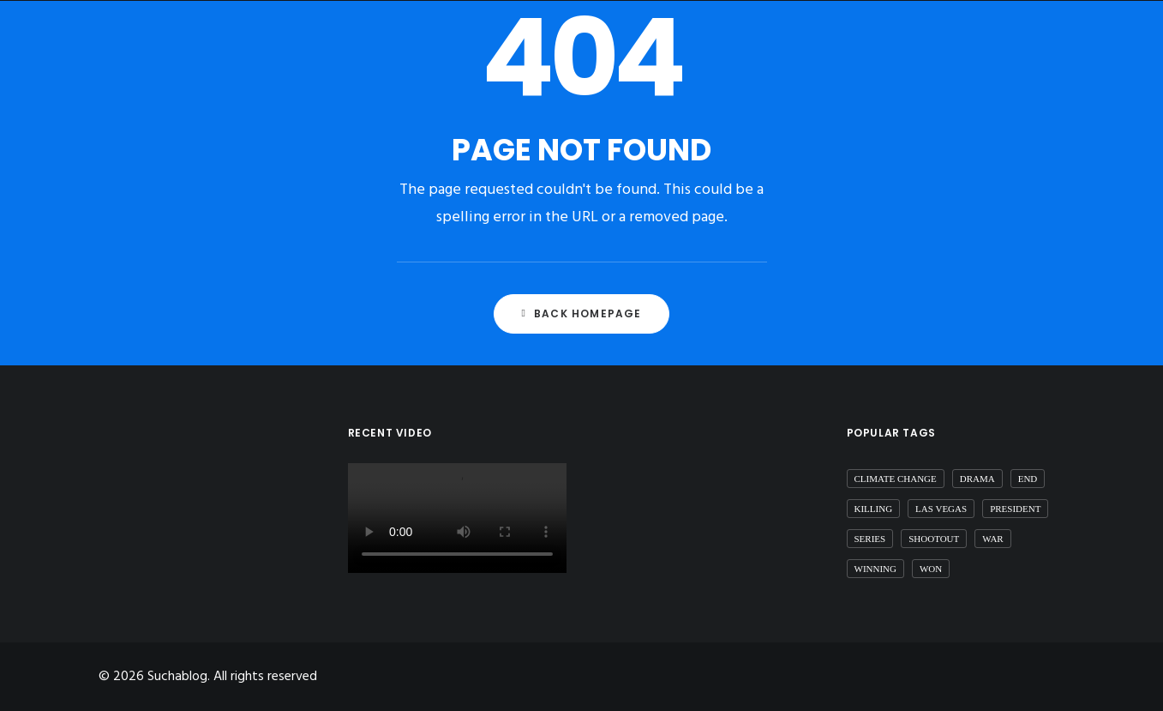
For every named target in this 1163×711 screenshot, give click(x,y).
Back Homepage (581, 313)
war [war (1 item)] (992, 538)
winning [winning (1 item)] (875, 568)
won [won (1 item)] (931, 568)
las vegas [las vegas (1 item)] (941, 508)
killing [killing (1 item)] (873, 508)
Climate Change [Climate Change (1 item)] (895, 478)
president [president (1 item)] (1015, 508)
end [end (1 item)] (1028, 478)
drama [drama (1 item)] (977, 478)
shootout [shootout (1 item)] (933, 538)
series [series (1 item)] (870, 538)
